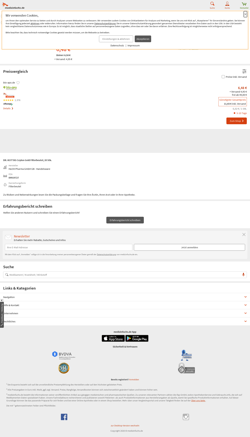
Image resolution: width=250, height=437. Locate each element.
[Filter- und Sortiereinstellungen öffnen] (244, 71)
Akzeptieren (142, 38)
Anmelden (134, 379)
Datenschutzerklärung (105, 23)
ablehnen (35, 23)
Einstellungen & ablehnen (116, 38)
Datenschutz (117, 45)
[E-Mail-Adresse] (68, 247)
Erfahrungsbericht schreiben (125, 220)
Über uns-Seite (198, 400)
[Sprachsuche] (243, 274)
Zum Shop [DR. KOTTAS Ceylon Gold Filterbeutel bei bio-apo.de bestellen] (237, 120)
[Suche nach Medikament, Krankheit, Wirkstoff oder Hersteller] (121, 275)
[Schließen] (244, 234)
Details (8, 108)
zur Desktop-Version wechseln (125, 425)
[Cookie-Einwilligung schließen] (245, 14)
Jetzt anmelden (189, 247)
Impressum (134, 45)
